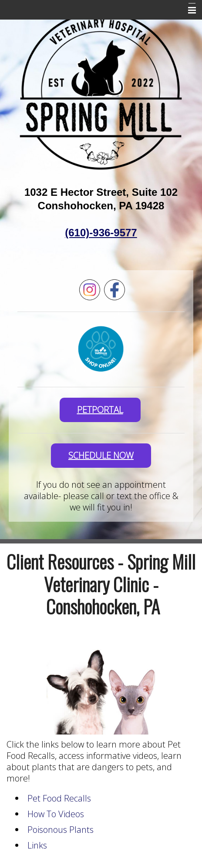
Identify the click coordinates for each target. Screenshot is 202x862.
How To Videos (55, 814)
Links (37, 845)
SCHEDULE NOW (101, 455)
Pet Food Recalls (59, 798)
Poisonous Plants (60, 829)
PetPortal (100, 410)
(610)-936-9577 (101, 232)
